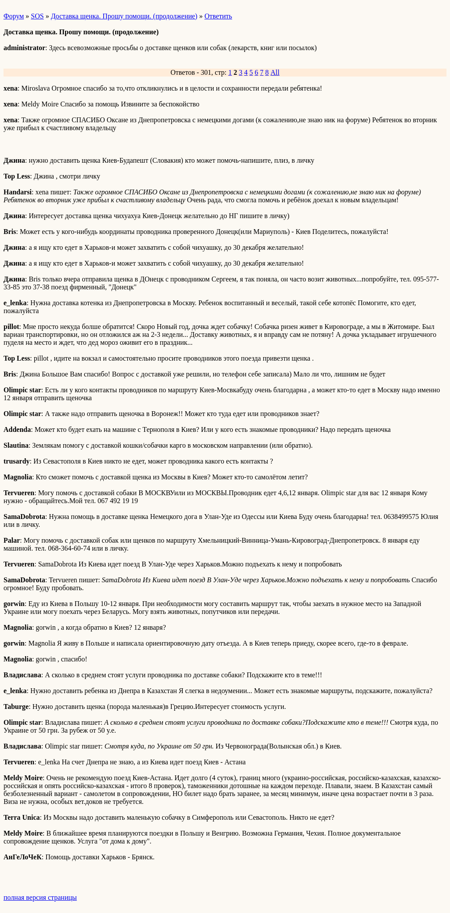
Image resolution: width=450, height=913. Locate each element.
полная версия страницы (40, 897)
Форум (14, 16)
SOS (37, 16)
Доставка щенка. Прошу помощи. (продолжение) (124, 16)
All (275, 72)
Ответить (218, 16)
